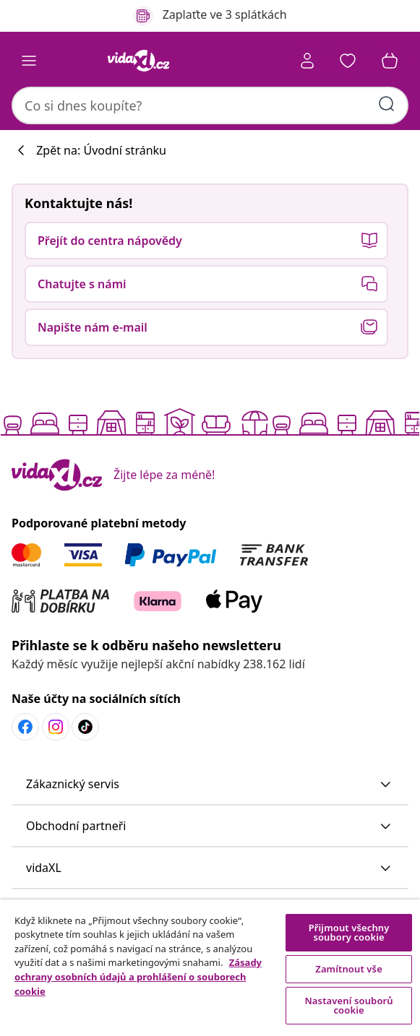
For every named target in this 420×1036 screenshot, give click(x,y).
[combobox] (210, 105)
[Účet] (307, 60)
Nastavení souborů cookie (348, 1005)
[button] (348, 60)
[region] (210, 967)
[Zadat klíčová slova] (386, 104)
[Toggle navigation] (29, 60)
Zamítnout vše (348, 968)
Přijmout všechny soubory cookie (349, 932)
